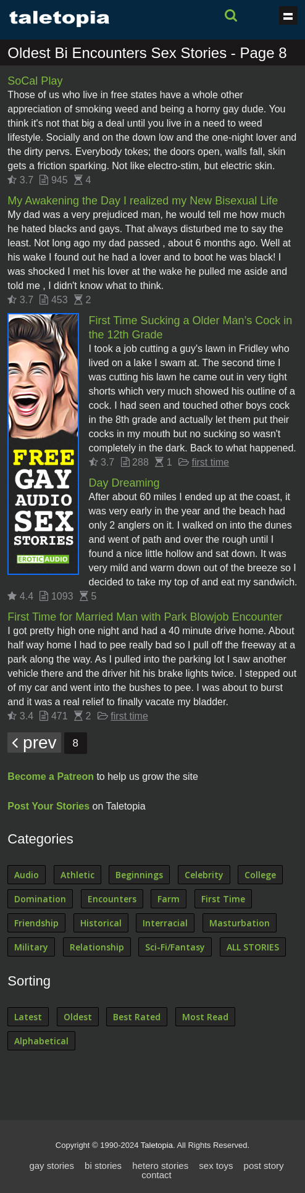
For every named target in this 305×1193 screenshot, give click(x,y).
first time (210, 462)
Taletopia (157, 1145)
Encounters (112, 899)
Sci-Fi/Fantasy (175, 947)
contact (156, 1174)
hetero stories (160, 1165)
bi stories (103, 1165)
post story (264, 1165)
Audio (26, 875)
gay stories (51, 1165)
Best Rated (137, 1017)
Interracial (165, 923)
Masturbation (239, 923)
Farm (168, 899)
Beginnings (139, 875)
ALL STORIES (253, 947)
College (260, 875)
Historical (101, 923)
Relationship (97, 947)
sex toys (216, 1165)
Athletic (77, 875)
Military (31, 947)
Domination (40, 899)
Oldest (78, 1017)
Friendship (36, 923)
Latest (28, 1017)
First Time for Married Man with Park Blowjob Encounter (144, 617)
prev (34, 742)
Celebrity (204, 875)
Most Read (205, 1017)
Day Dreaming (124, 483)
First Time (223, 899)
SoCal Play (34, 81)
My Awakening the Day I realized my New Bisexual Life (142, 201)
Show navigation (288, 15)
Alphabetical (41, 1041)
